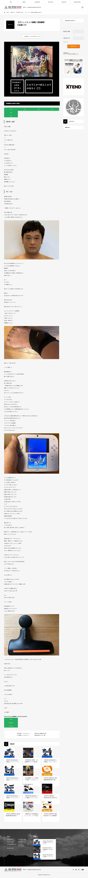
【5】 (11, 112)
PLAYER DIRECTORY (12, 845)
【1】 (11, 109)
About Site (64, 2)
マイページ (65, 41)
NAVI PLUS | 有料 (22, 840)
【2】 (25, 109)
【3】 (38, 109)
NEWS (24, 2)
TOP (11, 2)
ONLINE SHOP (77, 2)
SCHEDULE (37, 2)
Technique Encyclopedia (21, 846)
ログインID (66, 31)
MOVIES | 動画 (10, 843)
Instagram (11, 723)
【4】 (52, 109)
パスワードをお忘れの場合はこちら (71, 53)
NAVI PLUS (50, 2)
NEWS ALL (67, 127)
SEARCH (82, 7)
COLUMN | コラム (22, 843)
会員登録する (66, 53)
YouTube (11, 727)
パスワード (66, 38)
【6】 (11, 116)
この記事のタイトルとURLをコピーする (32, 36)
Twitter (11, 720)
